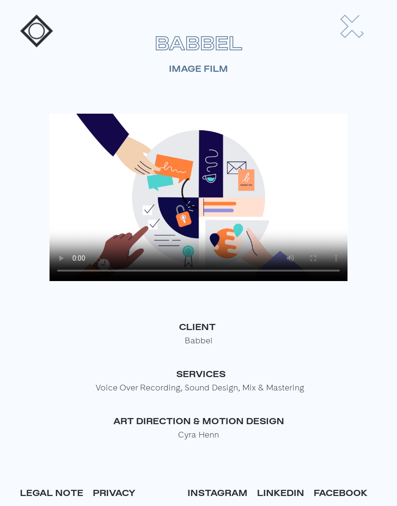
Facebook (340, 492)
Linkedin (280, 492)
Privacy (114, 492)
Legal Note (51, 492)
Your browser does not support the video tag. (198, 197)
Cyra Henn (198, 434)
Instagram (218, 492)
